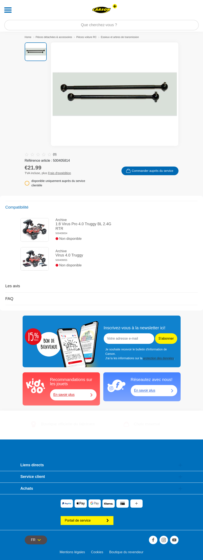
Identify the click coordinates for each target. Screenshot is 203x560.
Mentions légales (72, 552)
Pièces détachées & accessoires (54, 37)
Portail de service (87, 520)
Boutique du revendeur (126, 552)
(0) (41, 154)
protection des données (158, 358)
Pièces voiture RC (86, 37)
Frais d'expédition (59, 173)
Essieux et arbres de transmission (120, 37)
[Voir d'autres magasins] (115, 6)
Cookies (97, 552)
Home (28, 37)
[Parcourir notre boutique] (101, 25)
